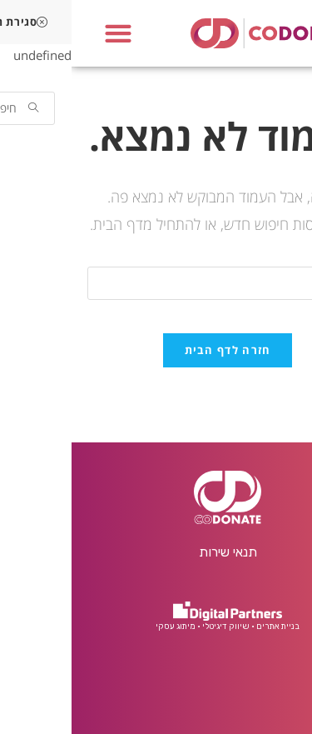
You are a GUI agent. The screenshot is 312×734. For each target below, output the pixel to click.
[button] (46, 33)
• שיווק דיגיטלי (157, 627)
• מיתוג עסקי (106, 627)
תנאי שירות (156, 552)
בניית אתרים (206, 627)
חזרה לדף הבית (156, 349)
